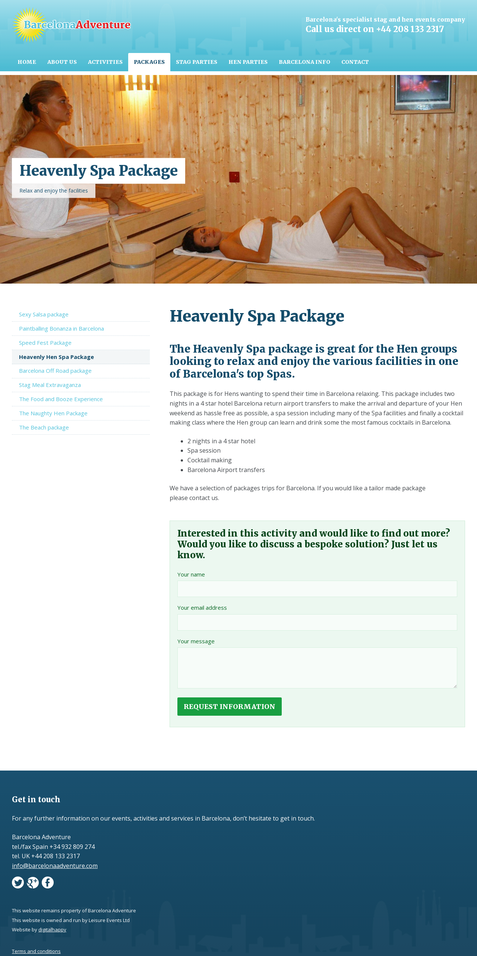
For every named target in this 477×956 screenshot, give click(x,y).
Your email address (202, 607)
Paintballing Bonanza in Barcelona (61, 328)
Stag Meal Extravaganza (50, 384)
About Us (62, 62)
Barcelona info (304, 62)
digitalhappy (52, 929)
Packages (149, 62)
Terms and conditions (36, 951)
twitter (18, 884)
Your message (196, 641)
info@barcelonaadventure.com (55, 866)
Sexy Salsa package (44, 314)
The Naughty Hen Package (53, 413)
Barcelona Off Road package (55, 370)
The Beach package (44, 427)
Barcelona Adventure (71, 25)
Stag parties (196, 62)
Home (27, 62)
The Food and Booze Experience (61, 399)
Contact (355, 62)
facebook (48, 884)
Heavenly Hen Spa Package (56, 356)
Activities (105, 62)
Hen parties (248, 62)
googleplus (33, 884)
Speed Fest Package (45, 342)
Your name (191, 574)
